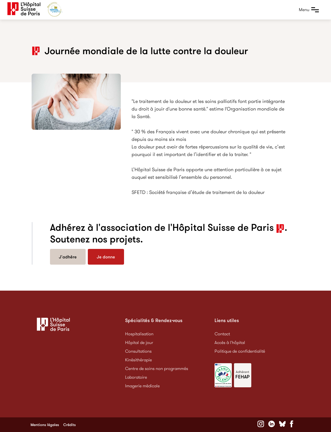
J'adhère (68, 256)
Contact (222, 334)
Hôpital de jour (139, 342)
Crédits (69, 424)
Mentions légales (45, 424)
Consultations (138, 351)
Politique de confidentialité (240, 351)
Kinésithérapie (138, 360)
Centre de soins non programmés (156, 368)
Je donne (106, 256)
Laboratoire (136, 377)
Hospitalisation (139, 334)
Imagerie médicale (142, 386)
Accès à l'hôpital (230, 342)
